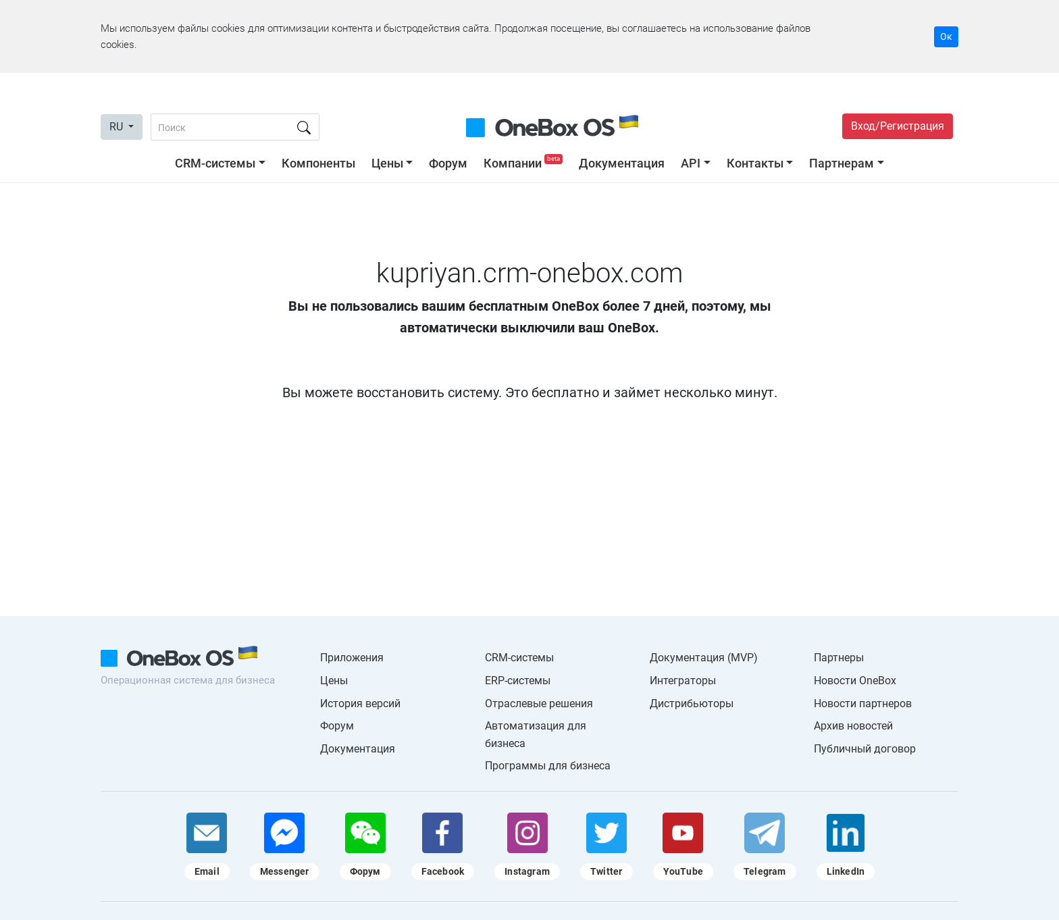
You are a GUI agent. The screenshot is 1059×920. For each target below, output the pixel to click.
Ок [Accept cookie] (946, 36)
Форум (448, 163)
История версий (360, 703)
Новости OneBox (855, 680)
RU (117, 126)
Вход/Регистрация (897, 126)
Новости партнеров (863, 703)
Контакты (755, 163)
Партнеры (839, 657)
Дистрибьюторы (691, 703)
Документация (622, 163)
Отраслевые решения (539, 703)
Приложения (352, 657)
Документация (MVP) (704, 657)
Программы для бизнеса (548, 765)
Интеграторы (683, 680)
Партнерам (841, 163)
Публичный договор (865, 748)
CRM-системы (215, 163)
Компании (524, 163)
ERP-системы (517, 680)
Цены (387, 163)
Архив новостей (853, 725)
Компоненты (318, 163)
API (690, 163)
